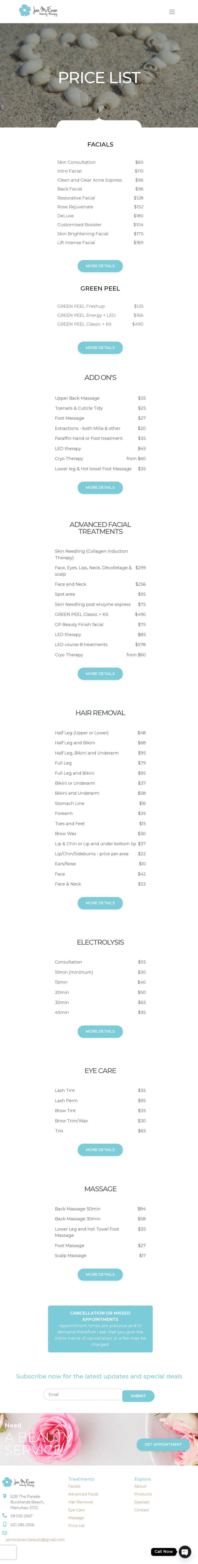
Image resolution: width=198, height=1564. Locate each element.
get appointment (163, 1445)
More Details (100, 266)
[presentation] (8, 1552)
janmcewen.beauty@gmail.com (35, 1540)
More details (100, 904)
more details (100, 488)
